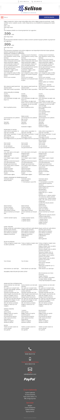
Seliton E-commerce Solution (30, 417)
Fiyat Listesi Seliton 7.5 (30, 396)
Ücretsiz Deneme (30, 394)
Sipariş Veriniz (30, 411)
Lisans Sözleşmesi (30, 407)
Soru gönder (7, 330)
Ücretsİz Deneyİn (49, 17)
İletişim (30, 405)
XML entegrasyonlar (30, 398)
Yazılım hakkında (30, 393)
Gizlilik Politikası (30, 409)
